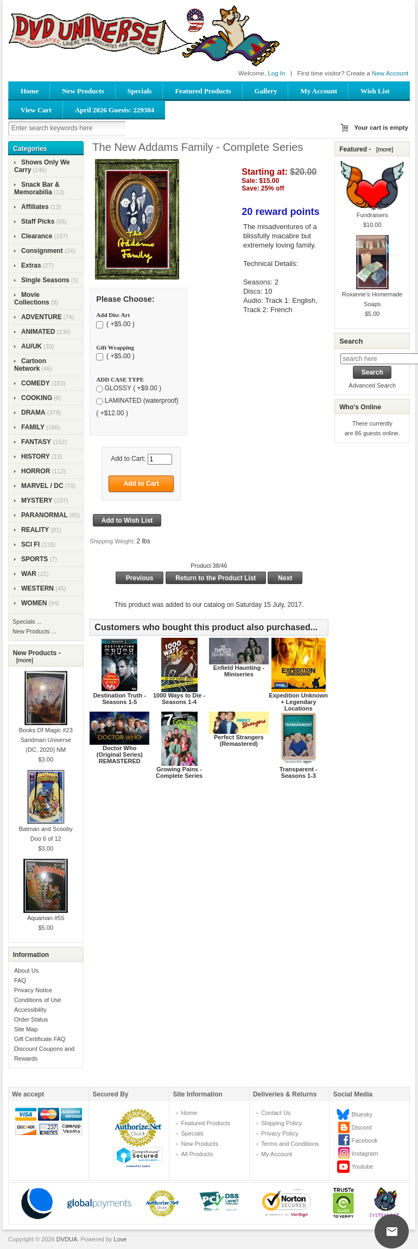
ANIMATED (38, 331)
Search (351, 341)
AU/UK (31, 346)
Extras (31, 265)
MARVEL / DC (42, 486)
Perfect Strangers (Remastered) (239, 740)
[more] (23, 660)
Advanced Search (372, 385)
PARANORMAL (44, 515)
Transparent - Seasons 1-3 (299, 772)
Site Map (25, 1029)
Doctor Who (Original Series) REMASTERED (120, 754)
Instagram (364, 1153)
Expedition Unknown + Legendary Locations (298, 702)
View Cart (36, 110)
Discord (361, 1127)
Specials (140, 91)
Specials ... (27, 621)
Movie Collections (31, 298)
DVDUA (67, 1239)
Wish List (375, 91)
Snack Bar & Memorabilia (37, 188)
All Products (197, 1154)
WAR (28, 574)
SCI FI (30, 544)
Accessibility (30, 1009)
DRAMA (33, 412)
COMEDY (35, 383)
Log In (276, 73)
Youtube (362, 1166)
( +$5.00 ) (120, 324)
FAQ (20, 980)
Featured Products (203, 91)
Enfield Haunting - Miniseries (238, 670)
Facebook (364, 1140)
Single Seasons (45, 280)
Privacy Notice (33, 990)
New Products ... (34, 631)
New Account (390, 73)
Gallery (266, 91)
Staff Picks (37, 221)
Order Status (31, 1019)
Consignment (42, 251)
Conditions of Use (37, 1000)
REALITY (35, 530)
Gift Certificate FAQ (40, 1039)
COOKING (36, 398)
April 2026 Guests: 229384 (114, 110)
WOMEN (34, 603)
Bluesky (361, 1114)
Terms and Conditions (290, 1143)
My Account (318, 91)
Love (120, 1239)
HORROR (35, 471)
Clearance (36, 236)
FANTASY (36, 442)
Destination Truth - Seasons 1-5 (119, 698)
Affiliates (35, 207)
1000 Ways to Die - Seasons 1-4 (179, 698)
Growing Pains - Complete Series (179, 772)
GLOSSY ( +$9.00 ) (133, 388)
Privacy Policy (279, 1133)
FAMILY (33, 427)
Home (30, 91)
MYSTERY (37, 500)
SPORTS (34, 559)
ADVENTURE (41, 317)
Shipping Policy (281, 1123)
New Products (83, 91)
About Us (26, 970)
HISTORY (35, 456)
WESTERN (37, 588)
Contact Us (275, 1112)
